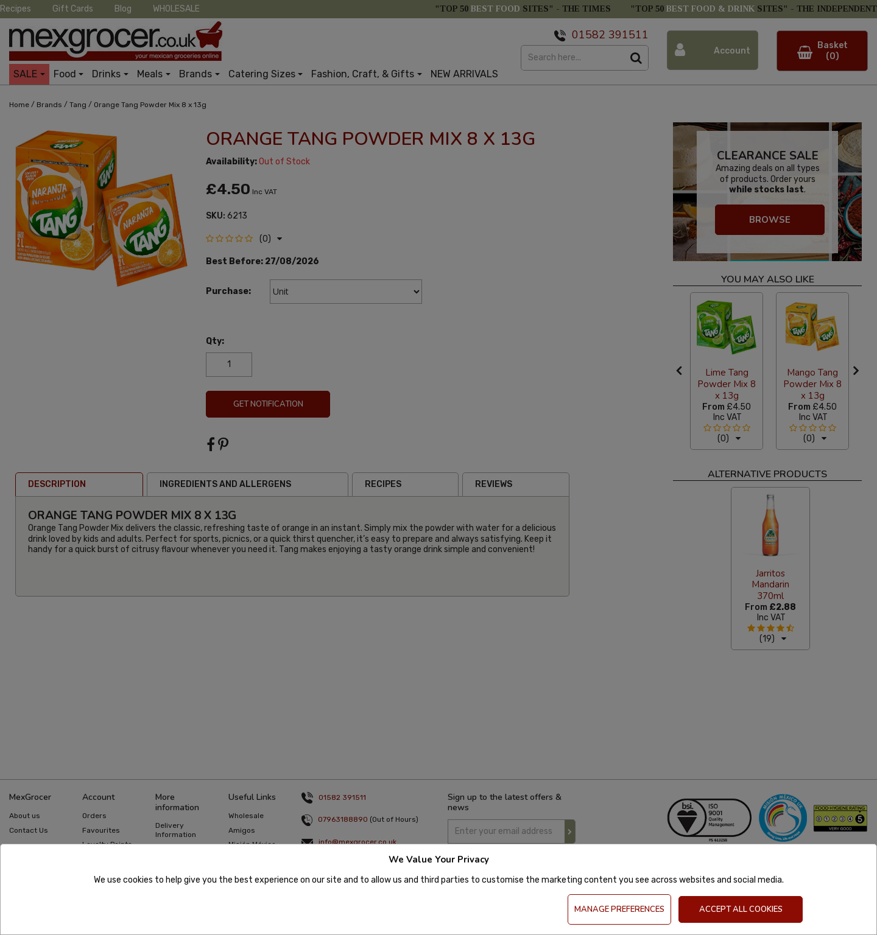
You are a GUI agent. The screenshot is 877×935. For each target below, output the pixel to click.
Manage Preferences (619, 909)
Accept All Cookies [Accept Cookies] (741, 909)
